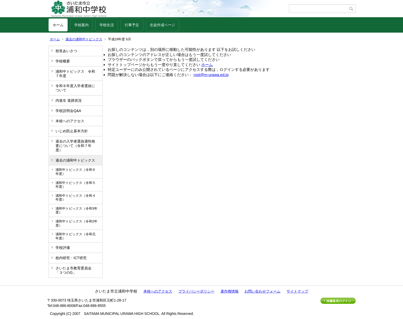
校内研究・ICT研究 (71, 258)
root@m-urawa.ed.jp (211, 74)
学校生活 (106, 25)
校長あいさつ (66, 51)
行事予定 (132, 25)
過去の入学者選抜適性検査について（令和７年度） (75, 145)
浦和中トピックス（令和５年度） (76, 185)
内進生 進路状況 (69, 100)
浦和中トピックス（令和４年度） (76, 198)
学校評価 (63, 248)
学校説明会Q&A (68, 111)
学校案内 (81, 25)
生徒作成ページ (162, 25)
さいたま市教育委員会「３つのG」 (73, 270)
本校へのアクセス (70, 121)
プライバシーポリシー (196, 291)
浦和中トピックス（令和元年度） (76, 236)
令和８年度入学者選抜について (75, 88)
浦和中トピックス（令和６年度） (76, 172)
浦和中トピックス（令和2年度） (76, 223)
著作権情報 (230, 291)
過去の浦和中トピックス (84, 39)
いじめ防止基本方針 (72, 131)
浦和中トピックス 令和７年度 (75, 73)
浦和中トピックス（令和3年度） (76, 210)
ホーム (58, 25)
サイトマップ (297, 291)
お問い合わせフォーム (262, 291)
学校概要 (63, 61)
